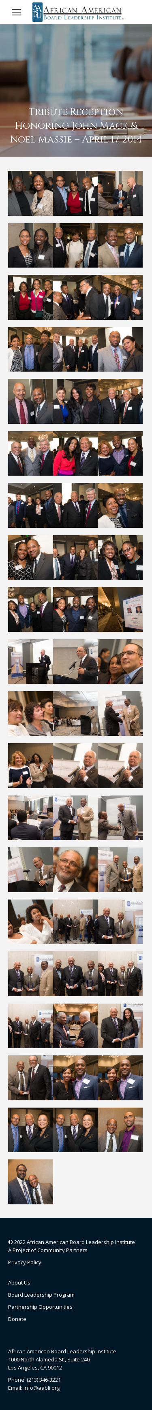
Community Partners (62, 1250)
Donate (17, 1319)
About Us (19, 1282)
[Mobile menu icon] (16, 12)
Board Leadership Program (41, 1294)
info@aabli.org (42, 1387)
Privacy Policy (24, 1262)
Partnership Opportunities (40, 1306)
